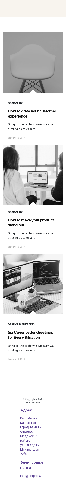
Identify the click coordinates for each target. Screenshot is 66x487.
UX (21, 103)
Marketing (27, 324)
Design (13, 103)
